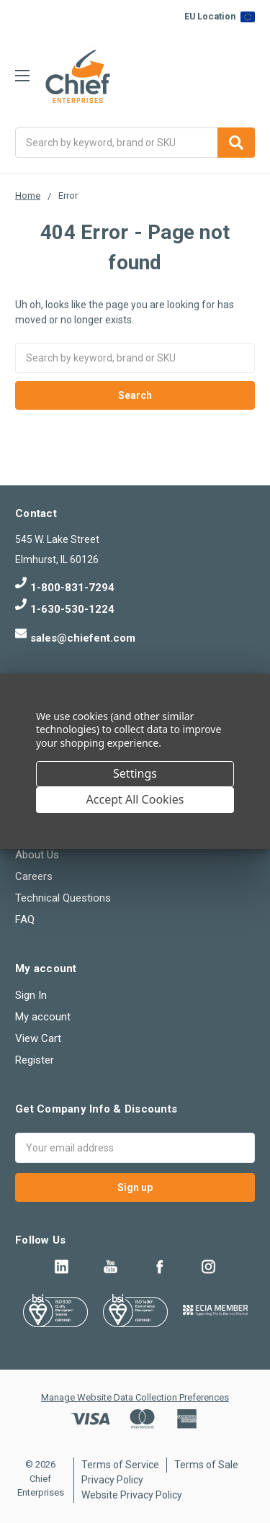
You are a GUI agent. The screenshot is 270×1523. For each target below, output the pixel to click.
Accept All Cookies (135, 799)
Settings (135, 773)
